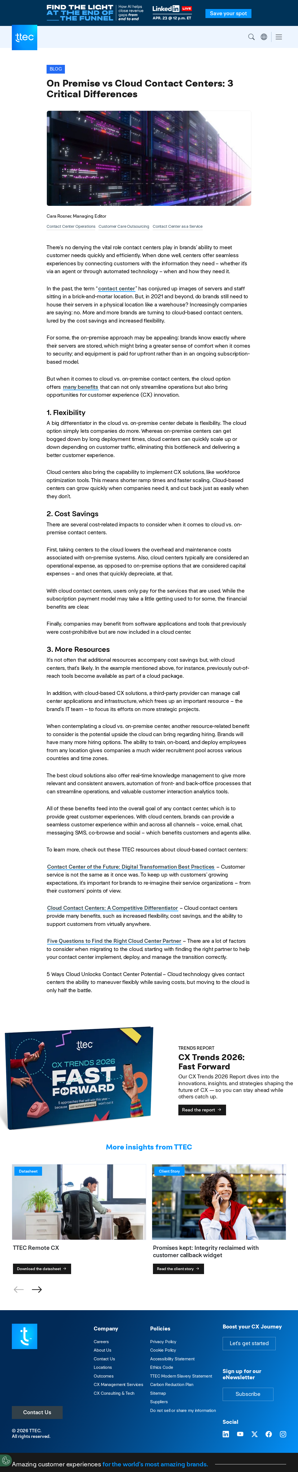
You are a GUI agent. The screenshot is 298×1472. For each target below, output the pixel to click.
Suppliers (159, 1401)
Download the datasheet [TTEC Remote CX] (42, 1268)
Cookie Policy (163, 1350)
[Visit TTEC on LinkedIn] (226, 1435)
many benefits (80, 386)
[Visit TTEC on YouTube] (240, 1435)
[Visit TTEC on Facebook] (269, 1435)
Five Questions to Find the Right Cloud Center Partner (114, 940)
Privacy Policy (163, 1341)
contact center (116, 288)
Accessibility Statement (172, 1358)
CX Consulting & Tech (114, 1393)
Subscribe (248, 1394)
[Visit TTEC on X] (254, 1435)
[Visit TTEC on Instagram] (283, 1435)
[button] (36, 1290)
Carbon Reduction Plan (171, 1384)
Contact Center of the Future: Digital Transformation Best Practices (130, 866)
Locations (103, 1367)
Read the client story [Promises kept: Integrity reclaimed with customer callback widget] (178, 1268)
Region (264, 37)
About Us (102, 1350)
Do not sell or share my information (183, 1410)
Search (251, 37)
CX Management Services (118, 1384)
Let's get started (249, 1343)
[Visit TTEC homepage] (24, 1336)
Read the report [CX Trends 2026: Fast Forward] (202, 1110)
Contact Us (37, 1412)
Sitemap (158, 1393)
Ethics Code (161, 1367)
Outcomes (104, 1376)
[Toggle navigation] (278, 37)
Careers (101, 1341)
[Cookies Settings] (6, 1460)
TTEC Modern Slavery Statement (181, 1376)
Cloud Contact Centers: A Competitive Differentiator (112, 908)
